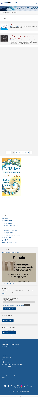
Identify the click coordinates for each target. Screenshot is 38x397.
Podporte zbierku (8, 332)
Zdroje (17, 26)
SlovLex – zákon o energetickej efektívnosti (10, 225)
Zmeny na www (19, 387)
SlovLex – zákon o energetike (7, 232)
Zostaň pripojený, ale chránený (8, 283)
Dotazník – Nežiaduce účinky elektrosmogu (10, 344)
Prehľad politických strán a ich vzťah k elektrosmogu (12, 233)
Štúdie (14, 26)
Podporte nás (7, 320)
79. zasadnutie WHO (6, 218)
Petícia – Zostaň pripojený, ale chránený (9, 366)
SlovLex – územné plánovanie (7, 228)
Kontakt (3, 377)
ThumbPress (23, 396)
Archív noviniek (8, 308)
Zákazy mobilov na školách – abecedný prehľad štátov (12, 348)
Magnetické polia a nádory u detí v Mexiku (10, 242)
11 (28, 152)
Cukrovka (11, 24)
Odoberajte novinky (5, 362)
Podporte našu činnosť (6, 357)
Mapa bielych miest (5, 240)
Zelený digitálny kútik (6, 239)
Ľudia (11, 26)
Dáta (11, 39)
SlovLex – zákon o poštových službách (9, 230)
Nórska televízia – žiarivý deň (7, 237)
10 (25, 152)
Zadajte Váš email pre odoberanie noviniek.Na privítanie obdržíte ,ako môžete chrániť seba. (10, 299)
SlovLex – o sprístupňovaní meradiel (9, 227)
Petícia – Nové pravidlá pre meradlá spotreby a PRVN (12, 364)
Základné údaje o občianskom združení (9, 375)
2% (2, 359)
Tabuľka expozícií (5, 346)
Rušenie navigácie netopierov (7, 221)
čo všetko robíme (7, 318)
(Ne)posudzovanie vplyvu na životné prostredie (11, 235)
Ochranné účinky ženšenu (7, 220)
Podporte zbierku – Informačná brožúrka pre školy (11, 361)
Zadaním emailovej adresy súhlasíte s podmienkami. (14, 305)
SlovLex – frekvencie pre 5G (7, 223)
